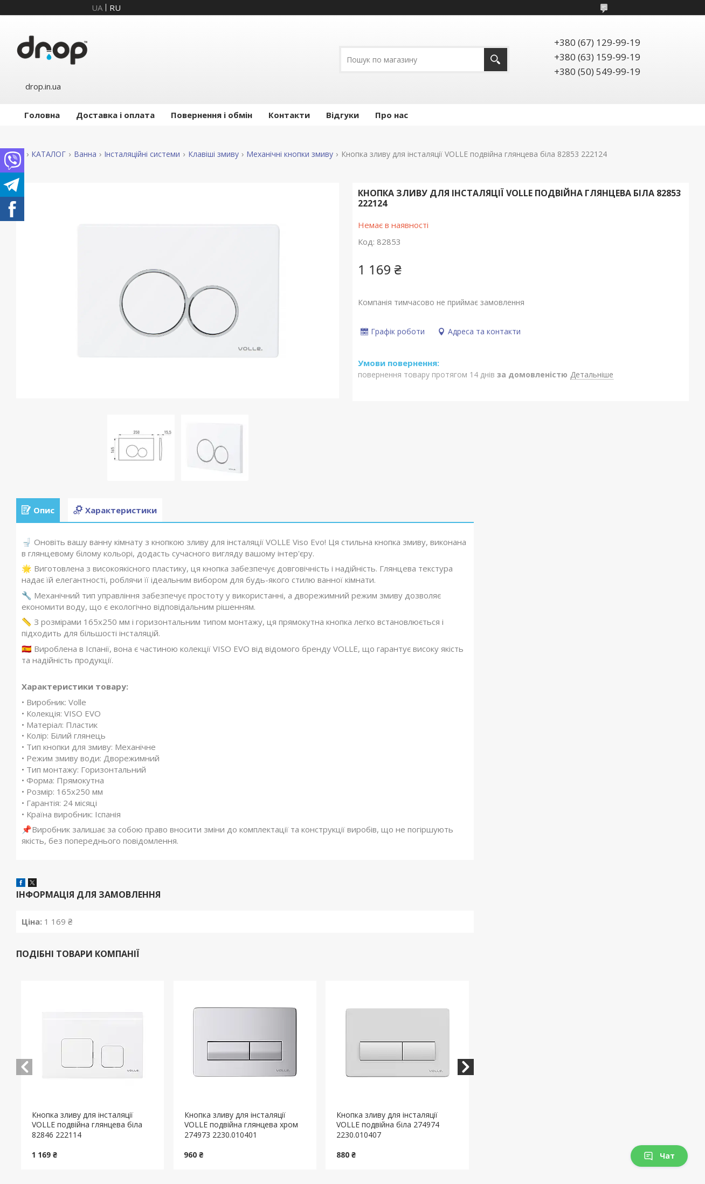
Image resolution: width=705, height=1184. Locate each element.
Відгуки (342, 114)
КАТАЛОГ (48, 154)
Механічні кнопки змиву (289, 154)
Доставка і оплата (115, 114)
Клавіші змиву (213, 154)
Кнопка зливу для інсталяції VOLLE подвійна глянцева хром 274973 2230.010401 (241, 1125)
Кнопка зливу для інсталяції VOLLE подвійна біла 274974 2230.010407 (387, 1125)
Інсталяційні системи (142, 154)
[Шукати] (495, 59)
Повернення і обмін (211, 114)
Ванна (85, 154)
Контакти (289, 114)
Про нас (391, 114)
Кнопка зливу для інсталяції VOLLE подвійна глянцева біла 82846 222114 (87, 1125)
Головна (42, 114)
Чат (659, 1156)
